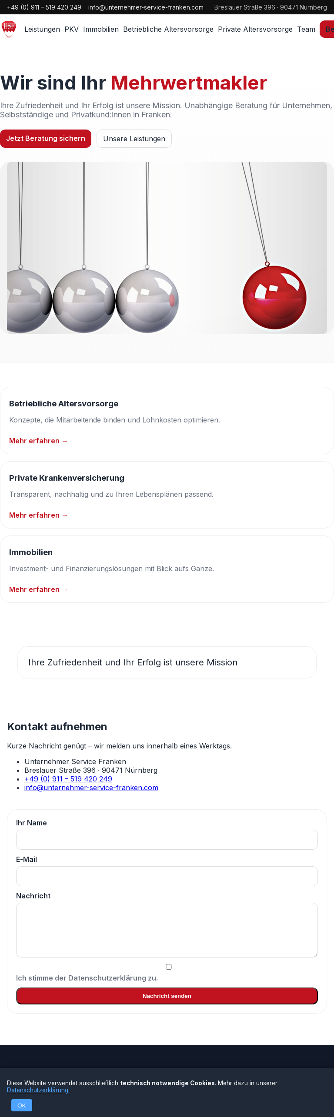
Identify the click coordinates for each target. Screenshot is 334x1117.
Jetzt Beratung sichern (45, 138)
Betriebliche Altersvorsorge (168, 29)
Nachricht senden (167, 996)
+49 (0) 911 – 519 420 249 (44, 7)
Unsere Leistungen (134, 138)
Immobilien (101, 29)
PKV (71, 29)
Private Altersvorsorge (255, 29)
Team (306, 29)
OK (21, 1105)
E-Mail (167, 870)
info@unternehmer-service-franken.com (146, 7)
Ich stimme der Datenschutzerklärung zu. (167, 973)
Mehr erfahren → (38, 440)
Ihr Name (167, 834)
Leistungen (42, 29)
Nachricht (167, 924)
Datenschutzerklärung (37, 1090)
